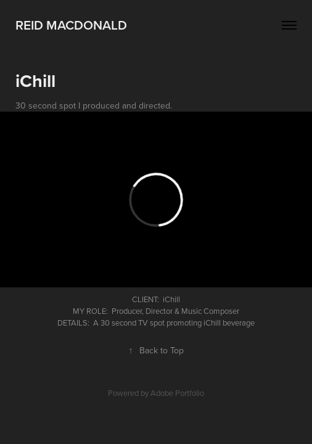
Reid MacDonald (71, 24)
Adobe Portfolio (177, 392)
